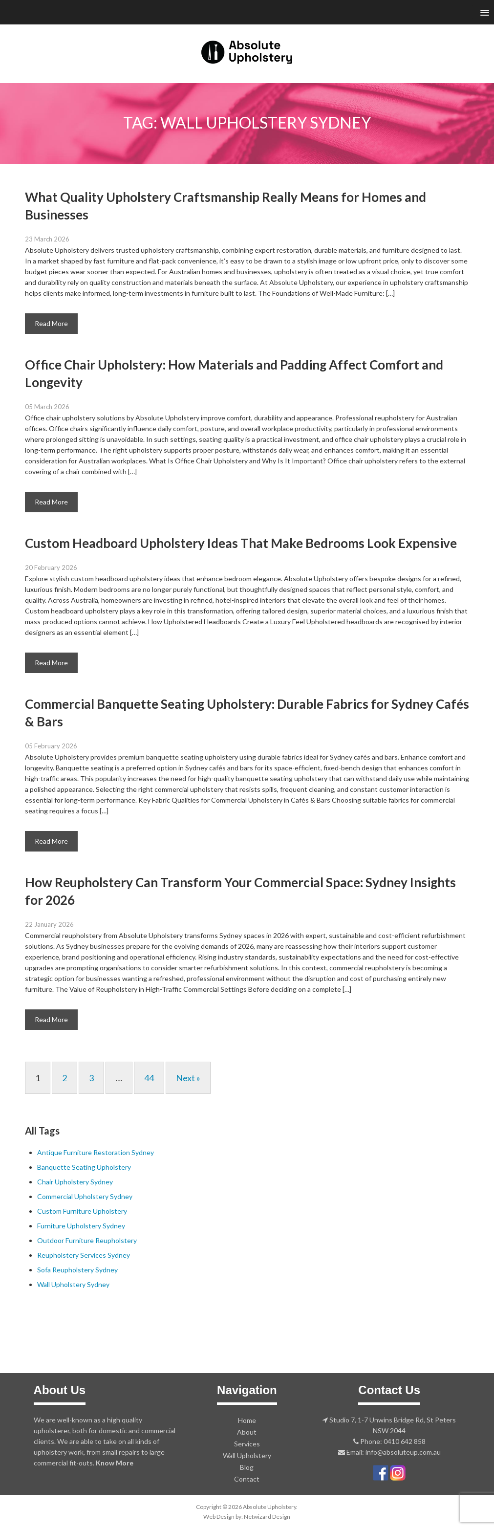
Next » (188, 1077)
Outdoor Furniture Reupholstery (87, 1240)
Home (247, 1420)
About (247, 1432)
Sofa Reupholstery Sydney (77, 1270)
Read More (51, 323)
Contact (246, 1479)
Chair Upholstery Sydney (75, 1182)
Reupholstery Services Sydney (83, 1255)
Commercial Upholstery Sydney (84, 1196)
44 (149, 1077)
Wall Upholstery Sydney (73, 1284)
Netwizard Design (267, 1516)
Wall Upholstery (247, 1455)
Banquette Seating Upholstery (84, 1167)
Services (247, 1444)
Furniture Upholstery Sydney (81, 1226)
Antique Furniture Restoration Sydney (95, 1152)
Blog (247, 1467)
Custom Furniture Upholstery (82, 1211)
